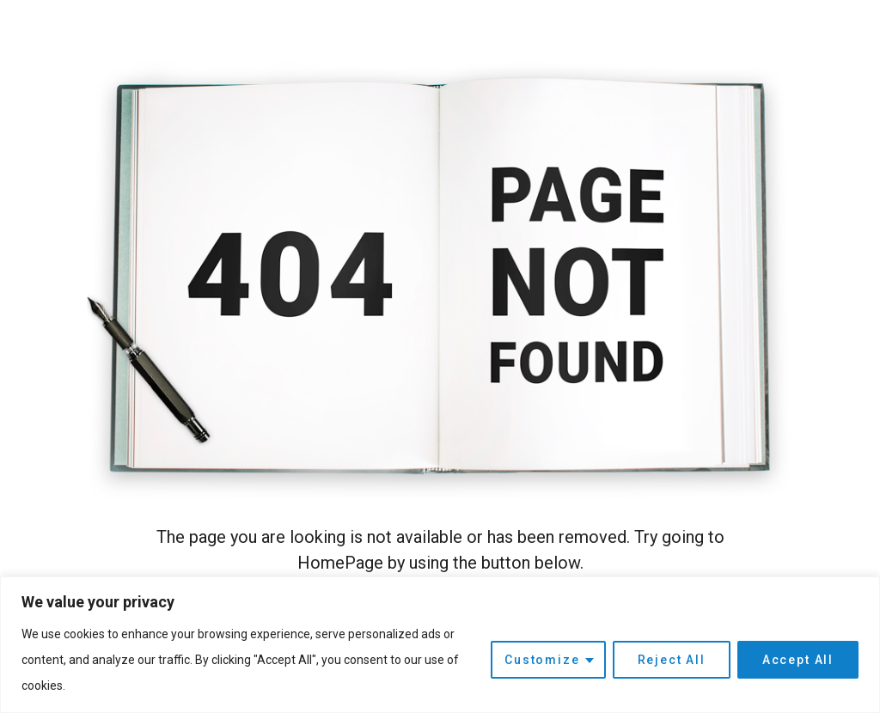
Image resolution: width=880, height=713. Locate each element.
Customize (541, 660)
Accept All (798, 660)
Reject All (672, 660)
